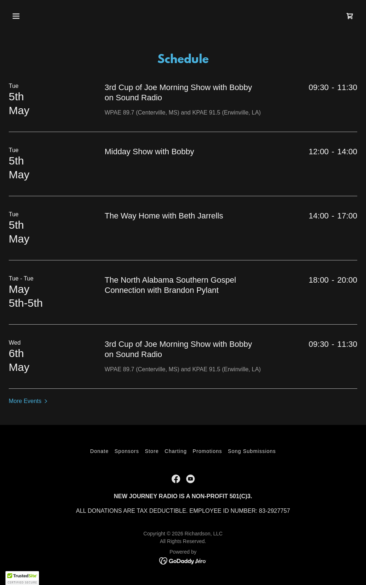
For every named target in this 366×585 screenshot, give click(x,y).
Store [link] (152, 451)
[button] (16, 16)
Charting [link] (176, 451)
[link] (350, 16)
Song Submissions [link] (252, 451)
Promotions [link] (207, 451)
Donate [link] (99, 451)
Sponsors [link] (127, 451)
